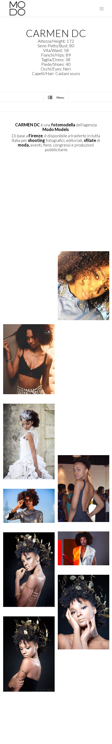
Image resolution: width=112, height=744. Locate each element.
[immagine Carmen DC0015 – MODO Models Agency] (30, 574)
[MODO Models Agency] (46, 8)
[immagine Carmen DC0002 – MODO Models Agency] (30, 206)
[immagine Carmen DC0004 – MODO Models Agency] (30, 282)
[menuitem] (101, 9)
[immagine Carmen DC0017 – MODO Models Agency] (30, 658)
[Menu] (101, 9)
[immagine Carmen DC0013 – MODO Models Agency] (30, 510)
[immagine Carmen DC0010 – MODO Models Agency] (30, 446)
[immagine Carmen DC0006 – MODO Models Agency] (30, 364)
